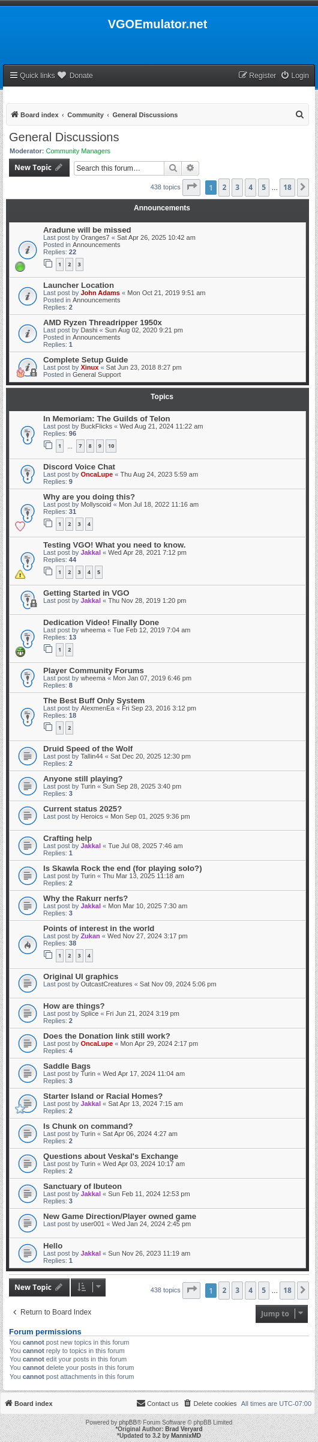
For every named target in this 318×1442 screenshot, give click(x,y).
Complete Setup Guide (85, 359)
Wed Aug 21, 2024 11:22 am (161, 426)
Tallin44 (91, 756)
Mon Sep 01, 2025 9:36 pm (150, 816)
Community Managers (78, 150)
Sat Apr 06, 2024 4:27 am (140, 1133)
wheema (93, 630)
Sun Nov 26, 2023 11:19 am (149, 1253)
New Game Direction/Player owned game (119, 1216)
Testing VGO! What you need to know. (114, 544)
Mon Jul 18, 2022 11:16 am (159, 504)
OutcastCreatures (106, 984)
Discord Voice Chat (79, 466)
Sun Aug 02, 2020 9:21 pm (144, 330)
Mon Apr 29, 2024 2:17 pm (159, 1043)
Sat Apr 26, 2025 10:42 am (156, 237)
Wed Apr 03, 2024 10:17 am (144, 1163)
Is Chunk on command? (88, 1126)
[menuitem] (294, 76)
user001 (92, 1223)
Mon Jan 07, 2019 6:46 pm (152, 678)
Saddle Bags (67, 1066)
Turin (87, 786)
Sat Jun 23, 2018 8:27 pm (144, 367)
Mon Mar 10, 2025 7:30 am (147, 905)
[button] (191, 187)
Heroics (91, 816)
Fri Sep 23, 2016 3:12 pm (159, 708)
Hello (52, 1245)
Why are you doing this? (89, 496)
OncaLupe (96, 474)
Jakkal (90, 552)
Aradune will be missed (87, 229)
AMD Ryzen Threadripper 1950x (102, 322)
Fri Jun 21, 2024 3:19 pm (142, 1013)
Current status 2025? (82, 808)
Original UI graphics (80, 976)
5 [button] (264, 187)
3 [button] (237, 187)
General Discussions (64, 137)
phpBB (128, 1422)
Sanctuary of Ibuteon (82, 1186)
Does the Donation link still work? (106, 1035)
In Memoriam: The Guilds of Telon (106, 418)
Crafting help (67, 838)
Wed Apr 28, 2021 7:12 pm (147, 552)
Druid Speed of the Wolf (88, 748)
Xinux (89, 367)
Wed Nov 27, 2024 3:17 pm (147, 935)
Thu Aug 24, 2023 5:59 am (159, 474)
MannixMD (186, 1435)
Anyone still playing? (83, 778)
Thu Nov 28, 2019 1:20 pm (147, 600)
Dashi (88, 330)
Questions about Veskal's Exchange (110, 1156)
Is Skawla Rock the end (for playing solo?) (122, 868)
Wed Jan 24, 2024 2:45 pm (151, 1223)
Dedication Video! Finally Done (101, 622)
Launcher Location (78, 285)
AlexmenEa (97, 708)
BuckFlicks (96, 426)
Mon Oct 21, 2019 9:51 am (166, 292)
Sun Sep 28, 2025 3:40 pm (142, 786)
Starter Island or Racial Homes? (103, 1096)
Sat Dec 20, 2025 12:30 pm (150, 756)
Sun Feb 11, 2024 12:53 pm (149, 1193)
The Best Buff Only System (94, 700)
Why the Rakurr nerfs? (85, 898)
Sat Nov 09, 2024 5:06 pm (178, 984)
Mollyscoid (95, 504)
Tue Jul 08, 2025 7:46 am (145, 845)
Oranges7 (94, 237)
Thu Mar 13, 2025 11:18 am (143, 875)
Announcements (97, 244)
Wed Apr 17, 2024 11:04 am (144, 1073)
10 (111, 446)
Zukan (90, 935)
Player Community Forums (93, 670)
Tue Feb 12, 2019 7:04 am (151, 630)
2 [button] (224, 187)
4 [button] (250, 187)
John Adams (100, 292)
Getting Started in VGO (86, 592)
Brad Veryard (183, 1429)
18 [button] (287, 187)
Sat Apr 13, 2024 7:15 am (145, 1103)
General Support (97, 374)
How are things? (74, 1005)
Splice (89, 1013)
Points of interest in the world (98, 928)
